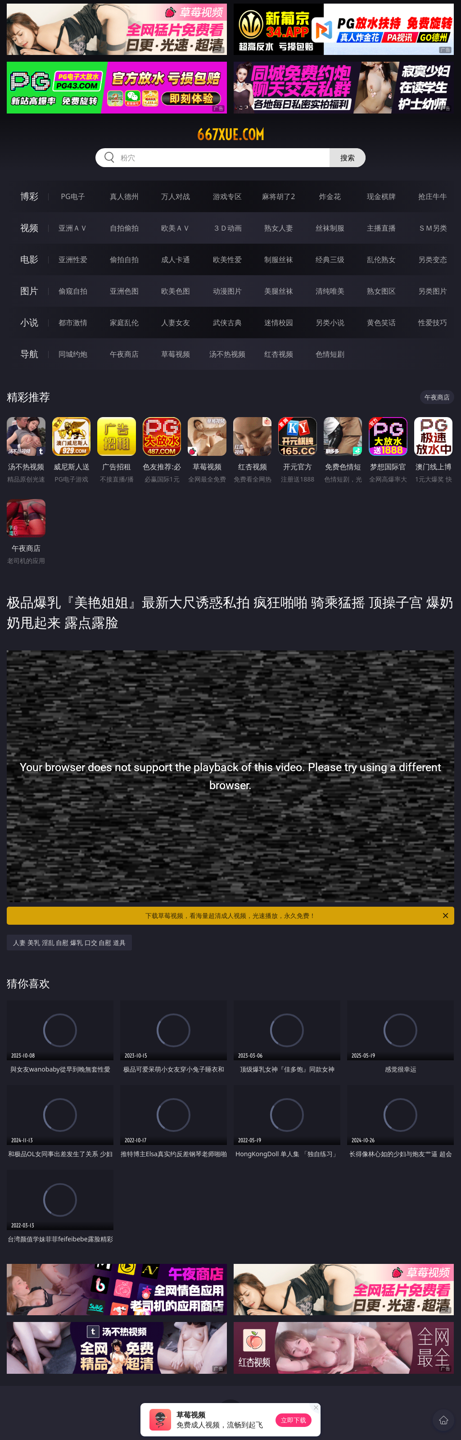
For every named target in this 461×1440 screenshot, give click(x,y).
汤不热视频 (227, 354)
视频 (29, 228)
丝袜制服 (330, 228)
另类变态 (432, 259)
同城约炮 (73, 354)
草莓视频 (175, 354)
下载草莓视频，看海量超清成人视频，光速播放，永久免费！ (297, 915)
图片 (29, 291)
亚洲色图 (124, 291)
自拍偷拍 (124, 228)
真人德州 (124, 196)
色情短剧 (330, 354)
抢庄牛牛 (432, 196)
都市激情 (73, 322)
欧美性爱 (227, 259)
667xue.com (230, 135)
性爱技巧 (432, 322)
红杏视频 (278, 354)
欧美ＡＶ (175, 228)
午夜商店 (124, 354)
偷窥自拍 (73, 291)
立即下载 (293, 1420)
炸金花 (330, 196)
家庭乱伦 (124, 322)
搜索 (347, 158)
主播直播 (381, 228)
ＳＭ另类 (432, 228)
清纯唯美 (330, 291)
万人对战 (175, 196)
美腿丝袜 (278, 291)
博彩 (29, 196)
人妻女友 (175, 322)
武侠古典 (227, 322)
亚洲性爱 (73, 259)
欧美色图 (175, 291)
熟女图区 (381, 291)
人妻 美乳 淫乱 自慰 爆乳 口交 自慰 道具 (69, 942)
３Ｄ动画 (227, 228)
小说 (29, 322)
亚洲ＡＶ (73, 228)
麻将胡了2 (278, 196)
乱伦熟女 (381, 259)
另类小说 (330, 322)
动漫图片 (227, 291)
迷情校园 (278, 322)
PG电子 (73, 196)
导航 (29, 354)
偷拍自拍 (124, 259)
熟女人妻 (278, 228)
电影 (29, 259)
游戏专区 (227, 196)
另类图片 (432, 291)
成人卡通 (175, 259)
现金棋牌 (381, 196)
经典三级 (330, 259)
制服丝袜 (278, 259)
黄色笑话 (381, 322)
